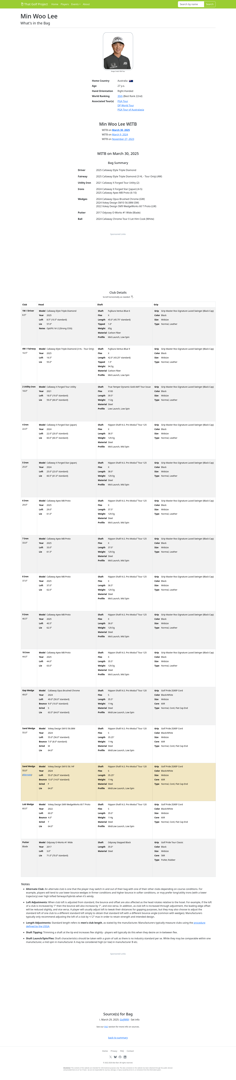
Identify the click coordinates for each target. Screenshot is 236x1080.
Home (54, 4)
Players (65, 4)
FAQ (106, 1026)
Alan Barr (116, 1063)
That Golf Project (34, 4)
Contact (130, 1051)
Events (75, 4)
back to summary (118, 1037)
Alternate (27, 774)
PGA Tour (123, 101)
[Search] (191, 4)
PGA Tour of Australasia (131, 109)
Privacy (114, 1051)
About (86, 4)
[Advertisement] (118, 258)
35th (120, 96)
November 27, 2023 (123, 139)
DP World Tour (126, 105)
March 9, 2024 (120, 134)
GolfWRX (124, 1019)
